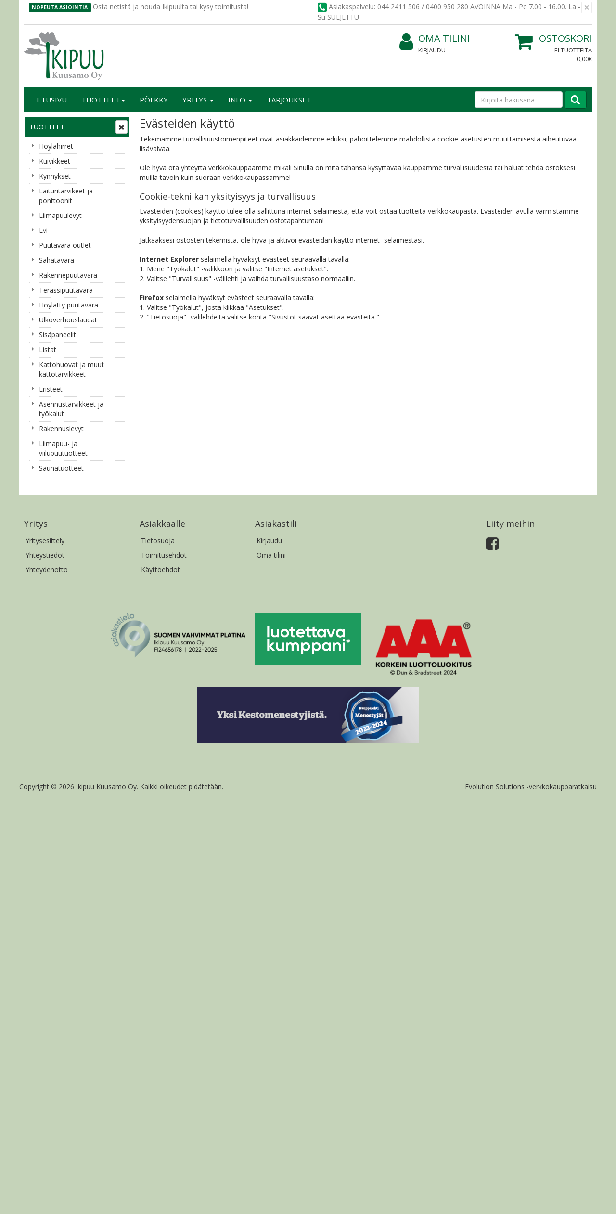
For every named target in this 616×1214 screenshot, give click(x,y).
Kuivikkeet (54, 161)
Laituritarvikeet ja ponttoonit (66, 195)
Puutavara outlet (65, 245)
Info (240, 99)
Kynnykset (55, 175)
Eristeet (51, 389)
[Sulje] (586, 7)
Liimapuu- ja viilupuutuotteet (63, 448)
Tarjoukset (289, 99)
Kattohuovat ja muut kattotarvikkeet (71, 369)
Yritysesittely (45, 540)
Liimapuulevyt (60, 215)
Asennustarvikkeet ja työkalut (71, 408)
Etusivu (52, 99)
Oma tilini (434, 39)
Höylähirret (56, 146)
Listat (47, 349)
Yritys (198, 99)
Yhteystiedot (45, 555)
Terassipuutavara (66, 289)
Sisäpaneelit (57, 334)
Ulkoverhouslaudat (68, 319)
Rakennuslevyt (61, 428)
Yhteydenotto (47, 569)
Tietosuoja (158, 540)
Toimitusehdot (164, 555)
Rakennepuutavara (68, 275)
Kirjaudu (432, 50)
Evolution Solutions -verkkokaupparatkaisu (531, 786)
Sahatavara (56, 260)
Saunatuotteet (61, 468)
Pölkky (154, 99)
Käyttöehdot (160, 569)
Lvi (43, 230)
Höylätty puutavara (68, 304)
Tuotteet (103, 99)
